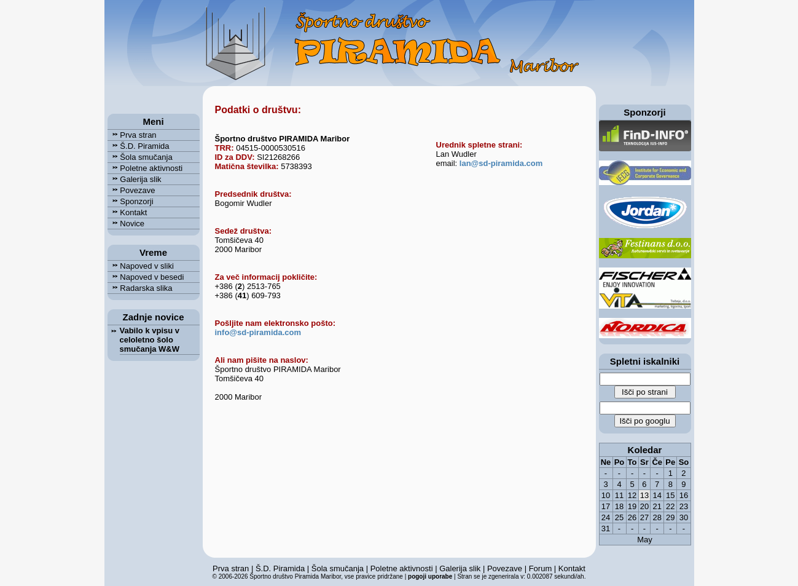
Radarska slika (140, 288)
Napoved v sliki (141, 266)
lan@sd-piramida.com (501, 163)
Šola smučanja (140, 157)
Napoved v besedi (146, 277)
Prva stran (132, 135)
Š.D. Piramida (139, 146)
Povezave (131, 190)
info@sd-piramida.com (258, 332)
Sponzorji (131, 201)
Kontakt (127, 212)
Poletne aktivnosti (145, 168)
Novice (126, 223)
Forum (540, 568)
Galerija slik (135, 179)
